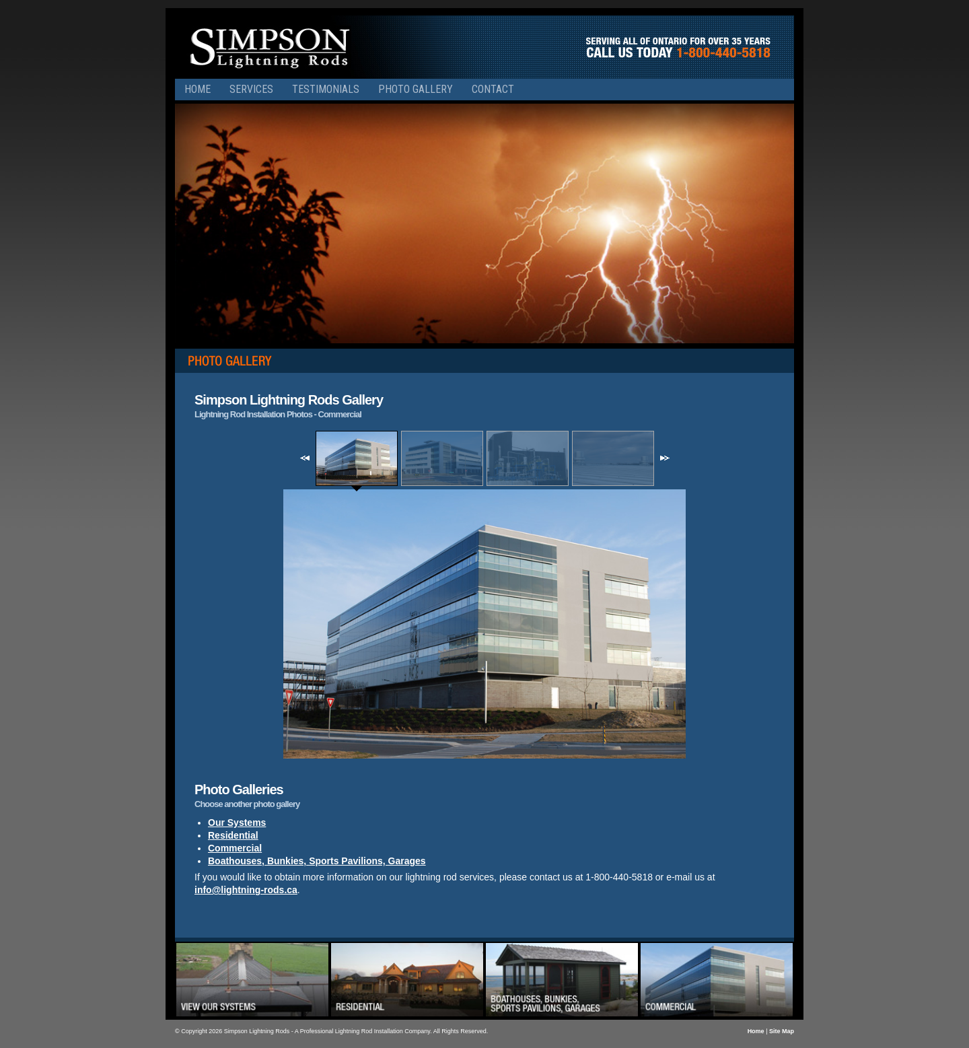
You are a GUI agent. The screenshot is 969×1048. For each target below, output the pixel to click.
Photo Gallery (415, 89)
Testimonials (325, 89)
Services (251, 89)
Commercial (235, 848)
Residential (233, 835)
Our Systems (237, 822)
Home (197, 89)
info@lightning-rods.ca (245, 889)
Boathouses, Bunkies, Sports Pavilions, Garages (317, 860)
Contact (493, 89)
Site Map (781, 1031)
